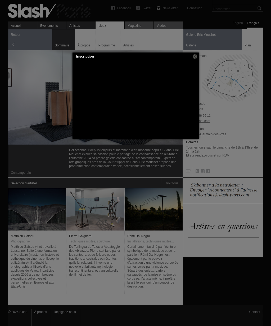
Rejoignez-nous (65, 312)
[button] (195, 56)
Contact (254, 312)
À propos (40, 312)
